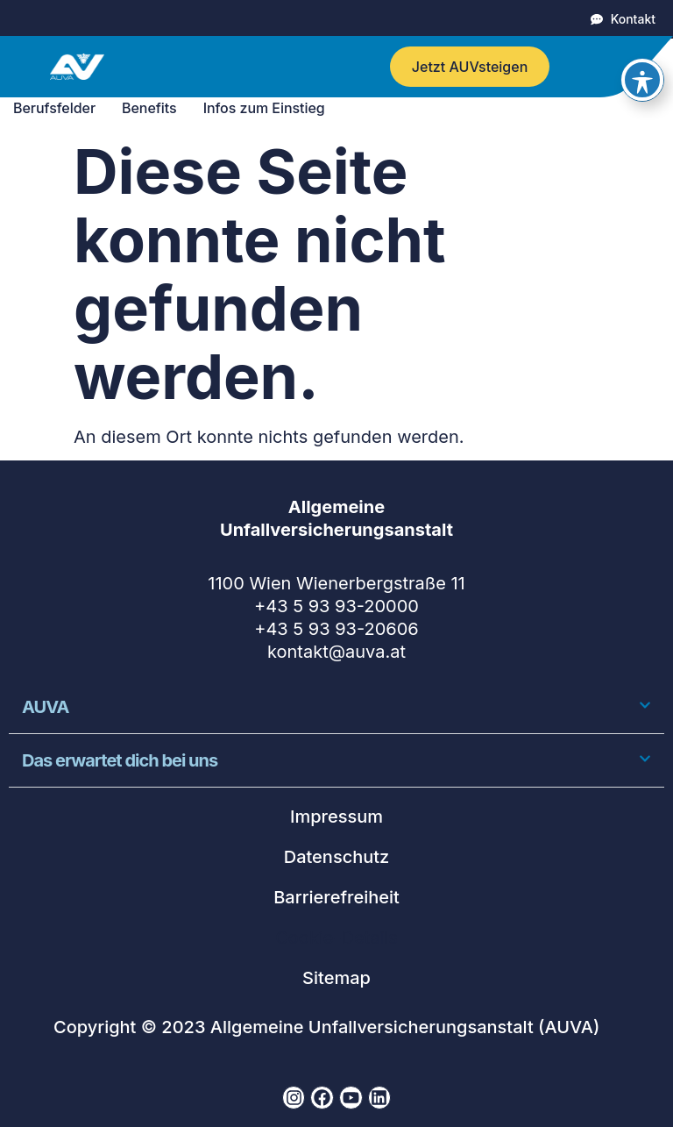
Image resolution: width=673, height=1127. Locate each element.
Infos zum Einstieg (268, 108)
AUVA (45, 706)
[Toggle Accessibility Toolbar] (642, 41)
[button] (336, 707)
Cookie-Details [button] (336, 937)
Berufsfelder (58, 108)
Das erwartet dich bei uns (121, 760)
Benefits (154, 108)
